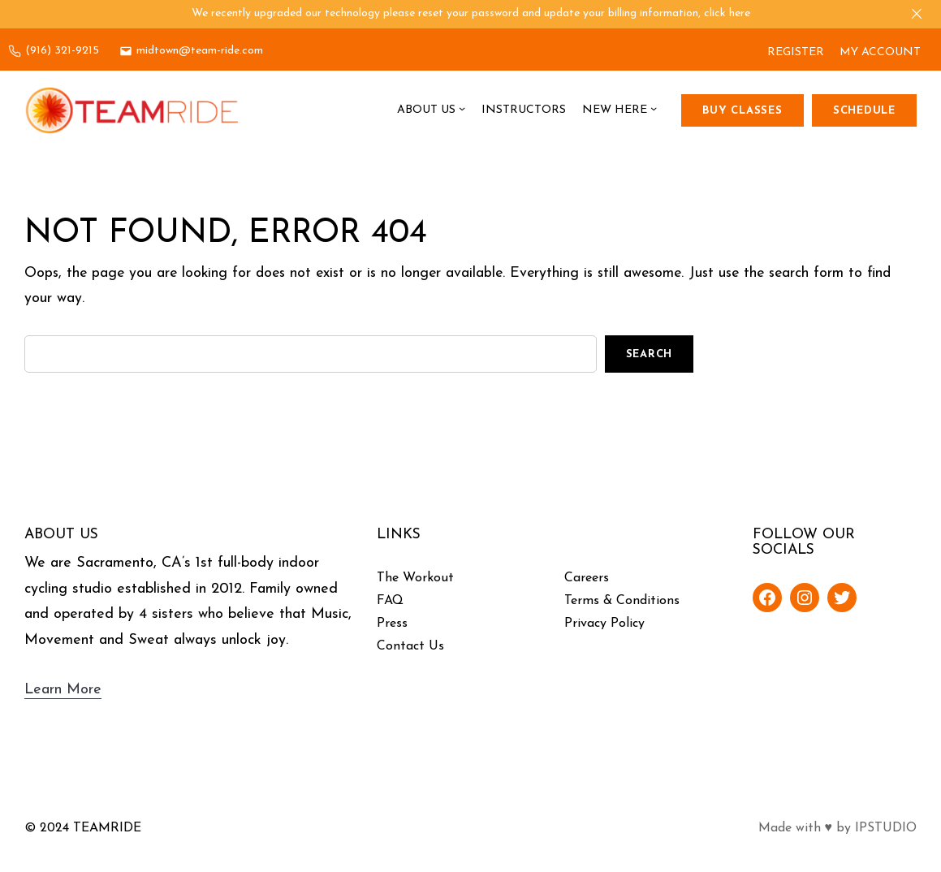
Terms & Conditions (622, 600)
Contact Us (410, 646)
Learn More (62, 689)
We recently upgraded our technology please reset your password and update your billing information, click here (471, 13)
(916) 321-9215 (62, 51)
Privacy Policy (604, 623)
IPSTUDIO (886, 828)
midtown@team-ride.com (199, 51)
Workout (428, 578)
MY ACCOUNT (880, 52)
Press (392, 623)
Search (649, 354)
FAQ (390, 600)
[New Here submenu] (653, 110)
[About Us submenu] (462, 110)
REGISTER (795, 52)
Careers (586, 578)
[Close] (917, 14)
